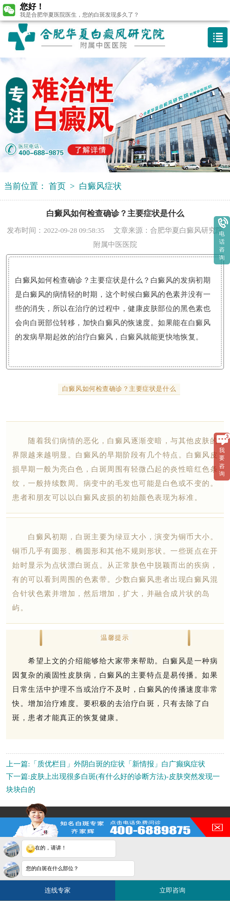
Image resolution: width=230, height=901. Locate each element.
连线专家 (58, 890)
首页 (57, 186)
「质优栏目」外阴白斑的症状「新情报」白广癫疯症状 (117, 764)
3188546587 (165, 820)
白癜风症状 (100, 186)
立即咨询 (176, 887)
